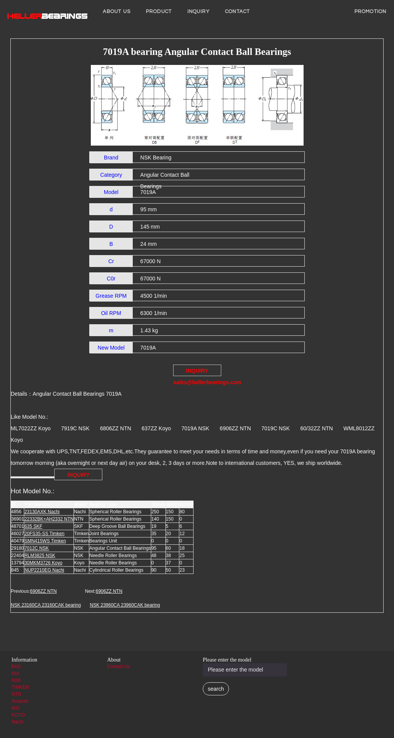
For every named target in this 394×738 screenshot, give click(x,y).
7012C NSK (36, 548)
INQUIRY (198, 11)
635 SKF (33, 526)
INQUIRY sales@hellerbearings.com (197, 372)
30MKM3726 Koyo (43, 563)
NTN (16, 694)
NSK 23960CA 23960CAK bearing (125, 605)
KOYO (18, 715)
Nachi (17, 722)
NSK (16, 680)
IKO (16, 708)
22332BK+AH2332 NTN (48, 519)
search (216, 689)
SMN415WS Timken (45, 541)
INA (15, 673)
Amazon (20, 701)
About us (116, 11)
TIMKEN (20, 687)
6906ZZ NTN (43, 591)
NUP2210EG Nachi (44, 570)
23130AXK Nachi (41, 511)
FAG (16, 666)
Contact (237, 11)
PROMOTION (370, 11)
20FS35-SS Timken (44, 533)
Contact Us (118, 666)
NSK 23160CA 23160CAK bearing (46, 605)
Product (159, 11)
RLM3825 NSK (39, 555)
